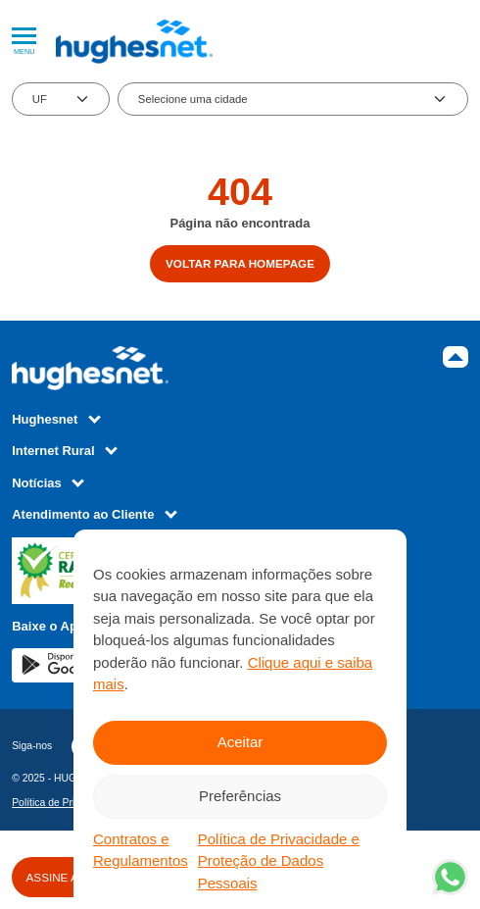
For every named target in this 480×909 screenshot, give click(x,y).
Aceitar (240, 741)
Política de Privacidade (64, 802)
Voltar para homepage (240, 263)
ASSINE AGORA (69, 877)
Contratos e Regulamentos (140, 850)
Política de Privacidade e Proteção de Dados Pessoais (279, 861)
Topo (455, 357)
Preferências (240, 795)
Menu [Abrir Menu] (24, 41)
